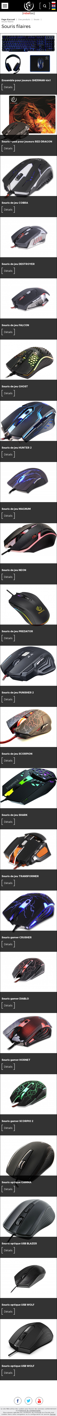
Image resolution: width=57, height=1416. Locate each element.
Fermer (53, 1414)
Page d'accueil (8, 19)
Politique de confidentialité (30, 1410)
